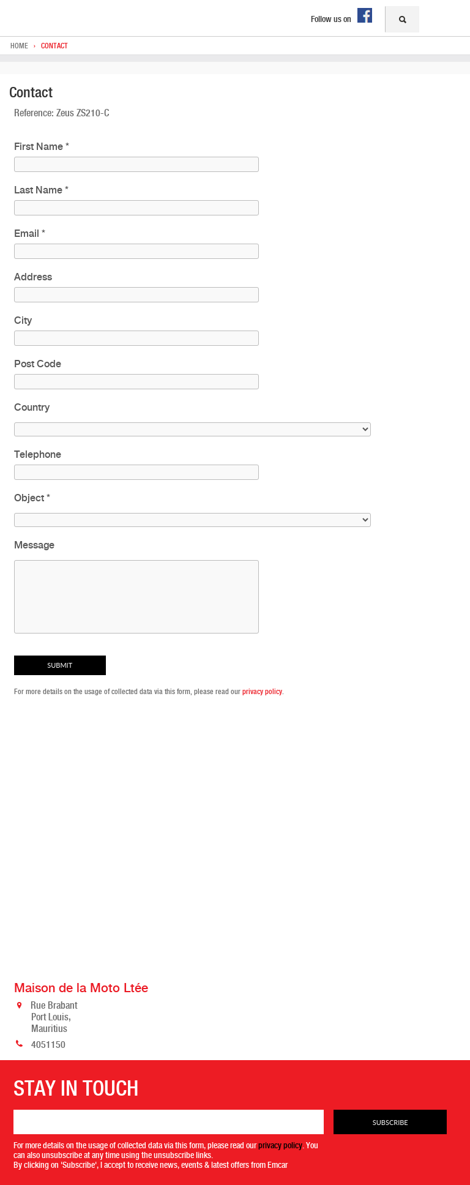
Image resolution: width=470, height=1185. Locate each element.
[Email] (168, 1122)
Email (29, 233)
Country (32, 407)
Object (32, 498)
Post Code (37, 364)
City (23, 320)
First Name (41, 146)
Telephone (37, 454)
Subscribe (390, 1122)
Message (34, 545)
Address (33, 277)
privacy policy (262, 691)
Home (19, 46)
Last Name (41, 190)
